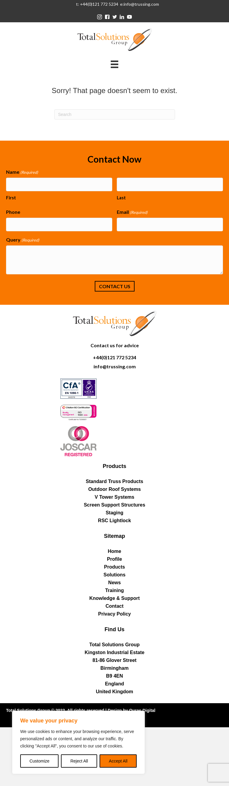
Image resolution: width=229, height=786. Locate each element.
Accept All (118, 761)
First (11, 197)
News (114, 582)
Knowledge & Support (114, 598)
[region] (78, 742)
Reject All (79, 761)
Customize (39, 761)
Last (121, 197)
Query (22, 240)
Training (114, 590)
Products (114, 566)
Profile (114, 559)
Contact (115, 606)
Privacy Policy (114, 613)
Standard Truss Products (114, 481)
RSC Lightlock (114, 520)
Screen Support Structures (114, 504)
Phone (13, 212)
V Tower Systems (114, 497)
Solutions (114, 574)
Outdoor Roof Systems (114, 489)
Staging (114, 512)
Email (132, 212)
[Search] (114, 114)
